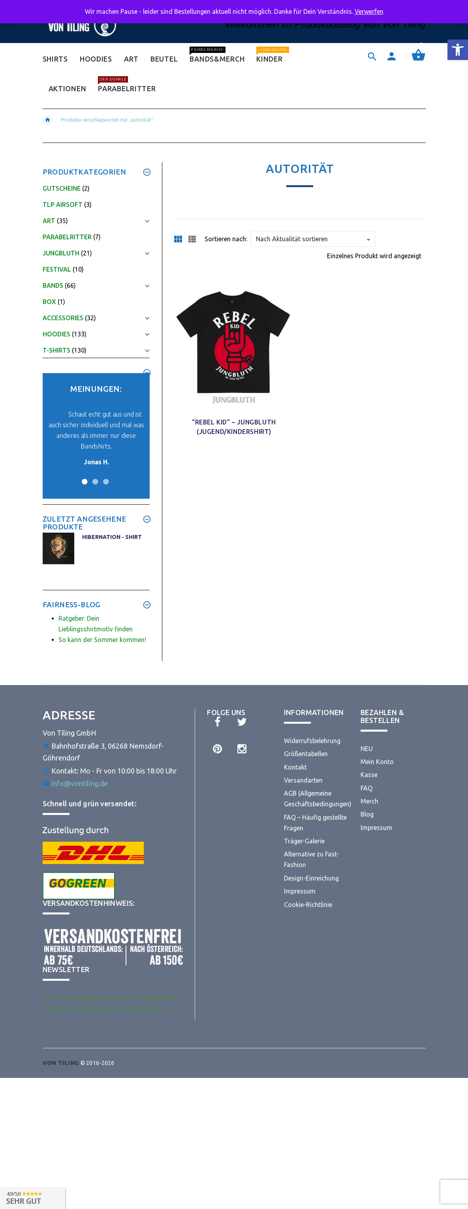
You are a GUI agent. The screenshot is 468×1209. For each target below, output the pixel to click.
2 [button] (94, 477)
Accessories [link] (63, 317)
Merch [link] (369, 801)
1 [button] (83, 477)
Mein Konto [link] (377, 761)
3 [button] (105, 477)
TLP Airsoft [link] (63, 204)
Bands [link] (53, 285)
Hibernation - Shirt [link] (112, 537)
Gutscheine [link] (62, 188)
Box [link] (49, 301)
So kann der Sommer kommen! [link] (102, 639)
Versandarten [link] (303, 780)
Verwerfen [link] (369, 11)
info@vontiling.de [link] (79, 783)
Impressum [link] (300, 891)
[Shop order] (313, 239)
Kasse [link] (369, 774)
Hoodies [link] (56, 334)
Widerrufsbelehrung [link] (312, 740)
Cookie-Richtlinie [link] (308, 904)
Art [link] (49, 220)
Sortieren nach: (226, 238)
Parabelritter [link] (67, 236)
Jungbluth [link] (61, 253)
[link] (457, 49)
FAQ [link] (366, 788)
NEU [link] (367, 748)
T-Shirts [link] (56, 350)
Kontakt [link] (295, 767)
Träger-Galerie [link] (304, 841)
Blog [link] (367, 814)
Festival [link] (57, 269)
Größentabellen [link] (306, 753)
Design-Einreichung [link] (311, 878)
